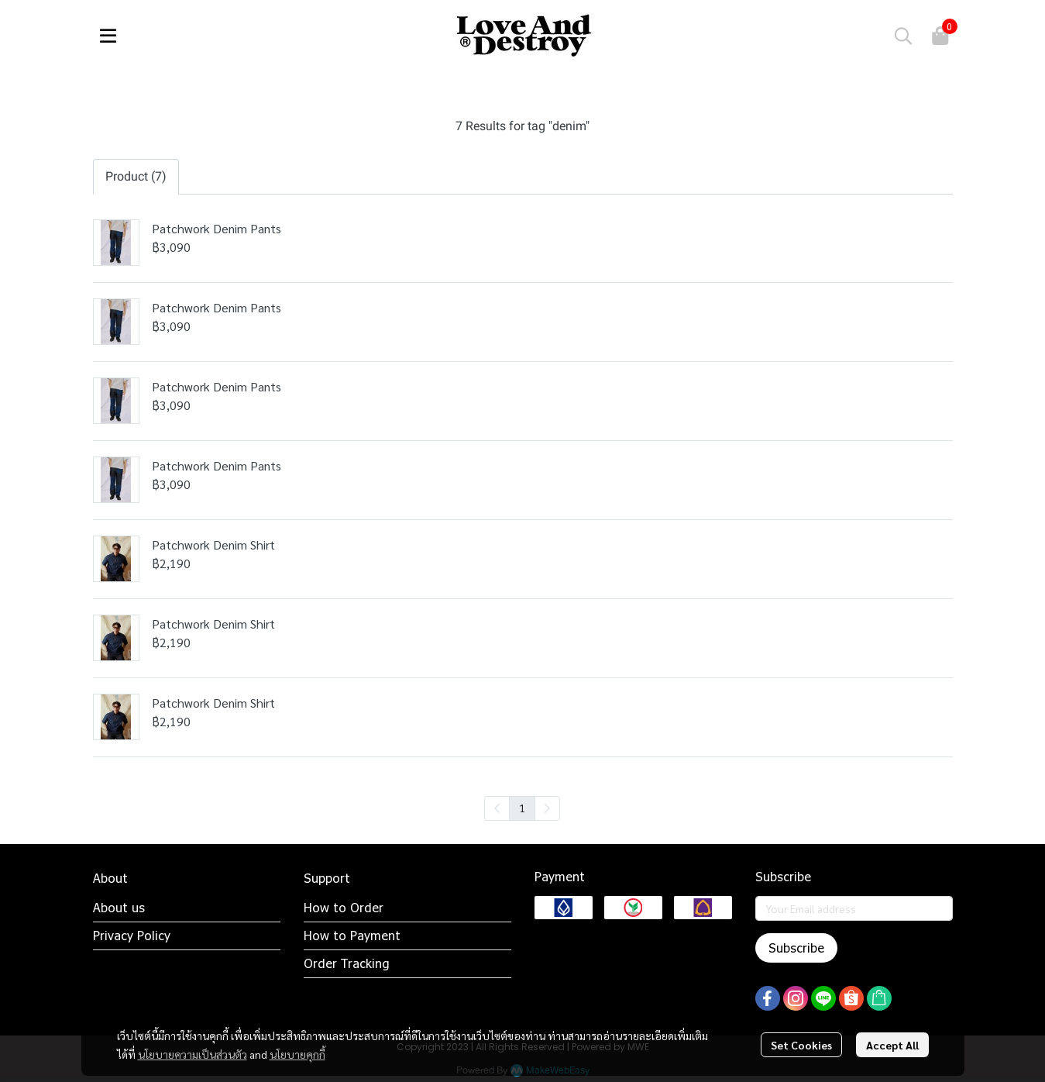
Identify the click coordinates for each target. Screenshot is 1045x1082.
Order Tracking (347, 963)
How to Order (343, 907)
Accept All (892, 1045)
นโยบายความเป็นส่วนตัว (192, 1054)
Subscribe (796, 947)
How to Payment (352, 935)
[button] (903, 35)
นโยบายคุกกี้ (297, 1054)
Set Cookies (801, 1045)
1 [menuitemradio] (522, 808)
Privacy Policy (131, 935)
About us (119, 907)
